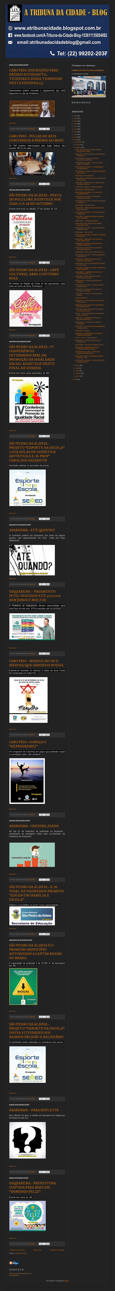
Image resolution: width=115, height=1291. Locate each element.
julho (77, 368)
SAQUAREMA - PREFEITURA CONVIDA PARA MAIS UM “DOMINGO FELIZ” (32, 1187)
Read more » (13, 123)
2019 (75, 134)
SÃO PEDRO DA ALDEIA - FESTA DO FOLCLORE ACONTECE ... (86, 159)
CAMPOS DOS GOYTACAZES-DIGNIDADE (88, 70)
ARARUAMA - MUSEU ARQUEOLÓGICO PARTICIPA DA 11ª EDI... (88, 277)
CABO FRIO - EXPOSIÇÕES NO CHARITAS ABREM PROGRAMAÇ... (88, 334)
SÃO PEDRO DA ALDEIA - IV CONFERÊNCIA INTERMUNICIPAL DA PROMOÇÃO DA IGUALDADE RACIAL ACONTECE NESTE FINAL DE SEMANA (32, 357)
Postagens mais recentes (17, 1250)
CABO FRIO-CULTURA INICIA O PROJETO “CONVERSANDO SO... (88, 248)
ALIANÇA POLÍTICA (81, 298)
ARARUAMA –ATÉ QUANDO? (32, 530)
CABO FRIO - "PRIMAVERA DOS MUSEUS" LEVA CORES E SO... (88, 240)
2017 (75, 140)
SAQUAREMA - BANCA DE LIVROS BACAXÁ (89, 252)
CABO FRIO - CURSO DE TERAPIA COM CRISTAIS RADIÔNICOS (88, 259)
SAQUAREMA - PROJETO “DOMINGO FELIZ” (89, 345)
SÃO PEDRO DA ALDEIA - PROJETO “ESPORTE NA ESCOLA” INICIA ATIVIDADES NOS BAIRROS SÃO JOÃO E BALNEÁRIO (37, 1030)
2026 (75, 116)
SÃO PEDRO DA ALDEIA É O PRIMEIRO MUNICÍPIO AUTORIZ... (87, 197)
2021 (75, 129)
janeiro (77, 376)
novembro (78, 142)
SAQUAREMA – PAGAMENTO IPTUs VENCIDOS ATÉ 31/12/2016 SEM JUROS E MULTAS (34, 596)
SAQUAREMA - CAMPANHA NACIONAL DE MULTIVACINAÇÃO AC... (88, 273)
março (77, 371)
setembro (78, 147)
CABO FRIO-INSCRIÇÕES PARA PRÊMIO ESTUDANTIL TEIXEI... (88, 150)
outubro (77, 145)
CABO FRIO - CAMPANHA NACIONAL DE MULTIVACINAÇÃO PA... (88, 318)
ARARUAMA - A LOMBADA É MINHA (86, 221)
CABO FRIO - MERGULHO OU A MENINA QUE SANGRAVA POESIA (36, 663)
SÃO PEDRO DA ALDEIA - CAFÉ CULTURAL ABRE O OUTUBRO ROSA (34, 274)
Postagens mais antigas (57, 1250)
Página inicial (37, 1250)
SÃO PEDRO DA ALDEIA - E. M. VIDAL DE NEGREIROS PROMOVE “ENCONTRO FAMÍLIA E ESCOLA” (36, 893)
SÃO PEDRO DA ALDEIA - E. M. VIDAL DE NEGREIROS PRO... (88, 193)
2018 (75, 137)
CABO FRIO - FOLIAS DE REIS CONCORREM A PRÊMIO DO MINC (36, 138)
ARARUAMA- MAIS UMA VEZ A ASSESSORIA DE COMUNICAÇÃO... (89, 305)
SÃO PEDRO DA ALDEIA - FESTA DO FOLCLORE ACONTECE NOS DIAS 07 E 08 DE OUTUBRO (35, 199)
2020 (75, 132)
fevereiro (78, 373)
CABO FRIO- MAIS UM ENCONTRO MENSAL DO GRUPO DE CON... (89, 310)
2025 (75, 118)
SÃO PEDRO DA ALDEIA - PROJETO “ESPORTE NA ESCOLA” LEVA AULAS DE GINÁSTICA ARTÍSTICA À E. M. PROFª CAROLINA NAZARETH (37, 452)
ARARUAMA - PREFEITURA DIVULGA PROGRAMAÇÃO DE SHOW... (87, 348)
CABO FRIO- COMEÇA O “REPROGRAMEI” (27, 744)
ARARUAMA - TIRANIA (82, 331)
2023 (75, 124)
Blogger (66, 1281)
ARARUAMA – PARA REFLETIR (34, 1110)
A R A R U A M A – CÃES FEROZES (86, 338)
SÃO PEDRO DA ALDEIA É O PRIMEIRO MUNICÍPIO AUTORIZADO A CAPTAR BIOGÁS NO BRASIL (35, 951)
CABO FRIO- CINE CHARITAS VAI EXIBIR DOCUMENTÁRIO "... (88, 224)
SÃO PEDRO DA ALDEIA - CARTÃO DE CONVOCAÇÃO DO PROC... (87, 352)
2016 (75, 379)
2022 (75, 126)
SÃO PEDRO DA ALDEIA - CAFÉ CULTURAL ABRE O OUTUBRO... (89, 163)
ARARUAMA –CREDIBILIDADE (34, 826)
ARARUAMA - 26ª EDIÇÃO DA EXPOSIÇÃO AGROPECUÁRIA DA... (88, 244)
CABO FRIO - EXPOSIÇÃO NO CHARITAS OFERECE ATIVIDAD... (88, 290)
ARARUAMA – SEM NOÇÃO (84, 232)
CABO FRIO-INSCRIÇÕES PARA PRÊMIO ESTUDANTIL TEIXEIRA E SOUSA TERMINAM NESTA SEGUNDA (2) (35, 76)
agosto (77, 365)
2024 (75, 121)
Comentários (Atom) (20, 1253)
